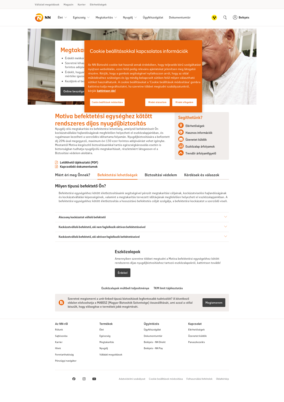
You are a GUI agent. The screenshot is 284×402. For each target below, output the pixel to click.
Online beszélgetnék (76, 91)
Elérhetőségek (98, 4)
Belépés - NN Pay (153, 361)
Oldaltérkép (222, 391)
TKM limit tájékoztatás (168, 301)
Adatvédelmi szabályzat (132, 391)
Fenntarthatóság (64, 367)
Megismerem (213, 315)
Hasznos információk (198, 133)
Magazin (68, 4)
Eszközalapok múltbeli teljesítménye (125, 301)
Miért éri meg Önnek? (72, 174)
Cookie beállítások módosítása (166, 391)
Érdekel (123, 286)
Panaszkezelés (196, 355)
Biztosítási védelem (161, 174)
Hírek (58, 361)
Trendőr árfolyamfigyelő (200, 153)
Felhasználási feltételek (199, 391)
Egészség (104, 349)
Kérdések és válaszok (201, 174)
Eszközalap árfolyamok (200, 146)
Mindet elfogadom (184, 102)
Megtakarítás (106, 355)
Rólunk (59, 342)
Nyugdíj (103, 361)
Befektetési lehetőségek (117, 174)
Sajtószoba (61, 349)
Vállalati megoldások (47, 4)
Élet (101, 342)
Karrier (81, 4)
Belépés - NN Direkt (155, 355)
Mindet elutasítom (157, 102)
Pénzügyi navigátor (65, 373)
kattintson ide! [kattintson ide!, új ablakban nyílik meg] (106, 91)
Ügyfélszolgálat (153, 17)
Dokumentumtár (180, 17)
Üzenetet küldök (196, 139)
